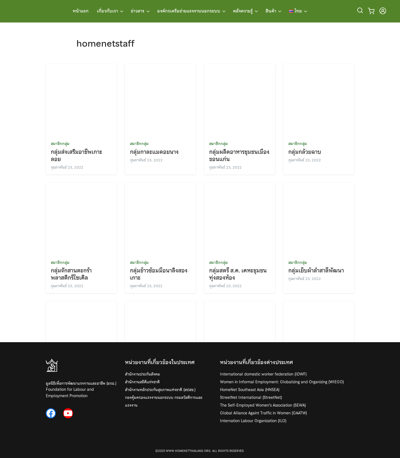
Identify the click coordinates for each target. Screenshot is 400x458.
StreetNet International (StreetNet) (251, 397)
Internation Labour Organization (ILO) (253, 421)
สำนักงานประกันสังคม (142, 374)
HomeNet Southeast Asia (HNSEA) (249, 390)
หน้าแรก (81, 11)
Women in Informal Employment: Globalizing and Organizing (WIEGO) (282, 382)
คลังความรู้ (243, 11)
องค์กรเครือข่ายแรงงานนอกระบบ (188, 11)
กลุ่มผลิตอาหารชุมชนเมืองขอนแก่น (239, 155)
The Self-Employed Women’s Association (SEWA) (263, 405)
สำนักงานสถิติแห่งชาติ (142, 382)
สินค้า (271, 11)
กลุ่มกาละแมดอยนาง (154, 151)
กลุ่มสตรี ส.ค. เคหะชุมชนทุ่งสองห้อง (238, 274)
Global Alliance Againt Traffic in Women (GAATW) (263, 413)
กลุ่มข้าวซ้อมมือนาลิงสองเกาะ (159, 274)
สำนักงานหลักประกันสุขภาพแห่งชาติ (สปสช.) (160, 390)
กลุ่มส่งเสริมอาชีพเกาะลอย (76, 155)
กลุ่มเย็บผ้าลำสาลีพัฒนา (316, 270)
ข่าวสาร (137, 11)
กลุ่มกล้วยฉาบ (304, 151)
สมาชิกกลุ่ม (60, 144)
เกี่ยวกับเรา (107, 11)
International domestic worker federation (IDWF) (263, 374)
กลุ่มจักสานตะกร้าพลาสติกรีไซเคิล (71, 274)
